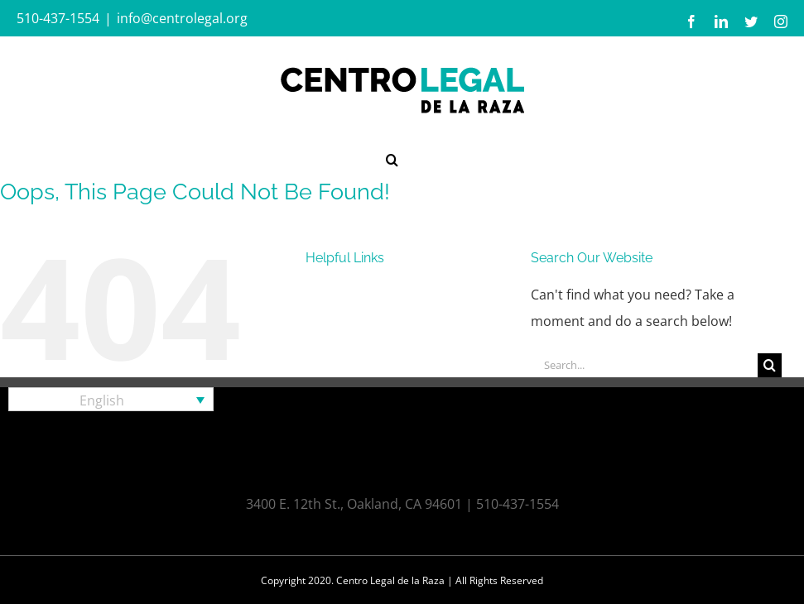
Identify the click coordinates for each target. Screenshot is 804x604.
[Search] (770, 365)
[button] (392, 158)
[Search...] (644, 365)
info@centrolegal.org (182, 18)
